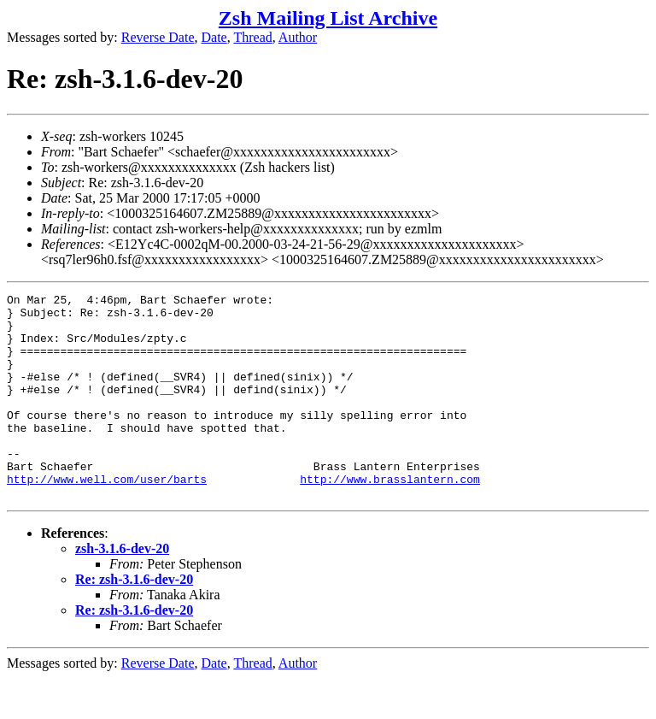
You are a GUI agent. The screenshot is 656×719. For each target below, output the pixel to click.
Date (214, 37)
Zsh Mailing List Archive (328, 18)
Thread (252, 37)
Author (297, 37)
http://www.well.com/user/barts (107, 517)
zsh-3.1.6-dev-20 (122, 589)
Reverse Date (158, 37)
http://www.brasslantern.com (390, 517)
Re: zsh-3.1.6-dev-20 (134, 620)
